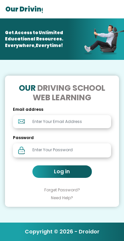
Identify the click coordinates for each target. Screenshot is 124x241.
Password (23, 137)
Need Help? (62, 198)
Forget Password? (62, 190)
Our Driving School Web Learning (24, 9)
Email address (28, 109)
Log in (62, 171)
